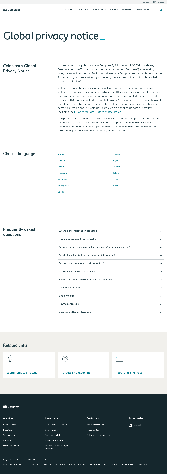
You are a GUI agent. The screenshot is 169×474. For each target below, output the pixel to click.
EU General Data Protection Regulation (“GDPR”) (103, 112)
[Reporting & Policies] (138, 365)
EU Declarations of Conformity (46, 464)
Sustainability (99, 10)
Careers (114, 10)
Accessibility (112, 464)
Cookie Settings (143, 464)
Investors (126, 10)
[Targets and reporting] (83, 365)
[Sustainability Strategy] (29, 365)
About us (69, 10)
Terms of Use (18, 464)
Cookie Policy (7, 464)
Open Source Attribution (127, 464)
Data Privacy (29, 464)
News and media (143, 10)
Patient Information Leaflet (97, 464)
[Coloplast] (83, 406)
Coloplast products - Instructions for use (72, 464)
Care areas (83, 10)
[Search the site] (161, 10)
